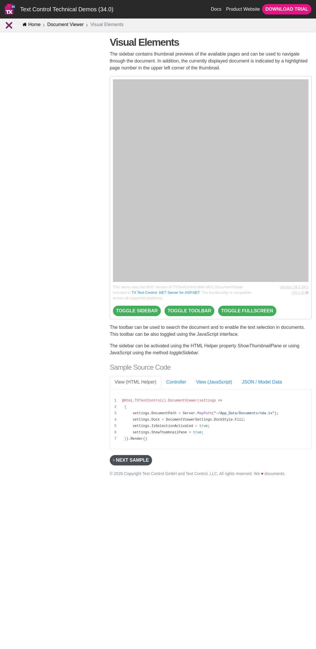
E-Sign (20, 93)
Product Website (243, 9)
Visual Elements (27, 161)
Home (32, 24)
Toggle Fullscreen (247, 310)
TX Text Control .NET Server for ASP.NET (165, 292)
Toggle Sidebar (137, 310)
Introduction (19, 74)
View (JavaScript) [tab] (214, 382)
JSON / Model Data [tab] (262, 382)
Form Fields (25, 103)
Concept (16, 83)
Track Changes (26, 142)
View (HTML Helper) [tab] (135, 382)
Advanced (19, 132)
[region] (211, 419)
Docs (216, 9)
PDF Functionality (31, 113)
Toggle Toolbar (189, 310)
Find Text (20, 171)
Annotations (25, 122)
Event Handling (26, 152)
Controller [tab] (176, 382)
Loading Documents (28, 190)
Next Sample (131, 460)
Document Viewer (65, 24)
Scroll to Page (25, 181)
